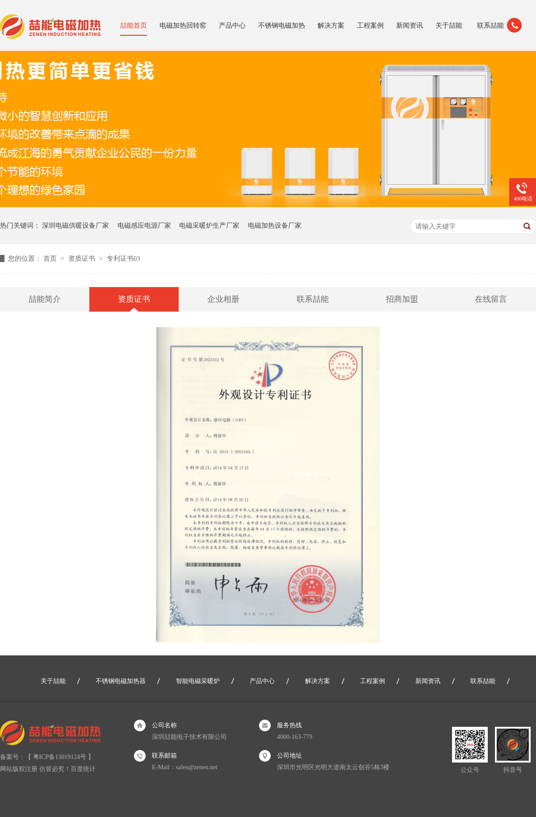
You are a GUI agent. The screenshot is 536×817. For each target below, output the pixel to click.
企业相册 (223, 299)
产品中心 (232, 25)
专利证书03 (123, 258)
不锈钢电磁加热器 (121, 681)
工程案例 (370, 25)
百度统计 (83, 769)
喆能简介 (45, 299)
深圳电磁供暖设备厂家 (75, 225)
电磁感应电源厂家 (144, 225)
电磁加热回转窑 (182, 25)
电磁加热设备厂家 (275, 225)
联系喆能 (490, 25)
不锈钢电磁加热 (281, 25)
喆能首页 (133, 25)
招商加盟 (402, 299)
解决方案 (331, 25)
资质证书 (82, 258)
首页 (51, 258)
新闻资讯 (409, 25)
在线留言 (491, 299)
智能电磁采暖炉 (198, 681)
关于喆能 (449, 25)
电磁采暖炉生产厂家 (209, 225)
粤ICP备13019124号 (60, 757)
